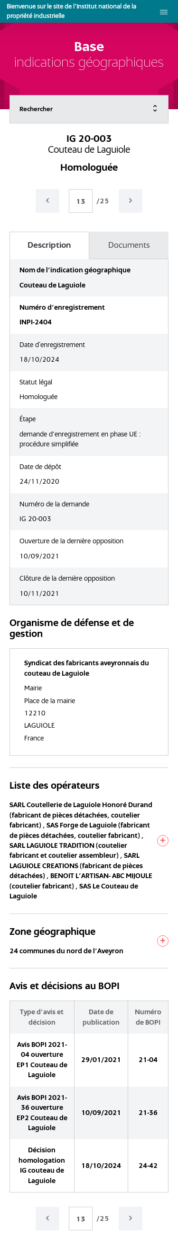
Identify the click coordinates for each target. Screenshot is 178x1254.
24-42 (148, 1165)
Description (49, 245)
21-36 (148, 1112)
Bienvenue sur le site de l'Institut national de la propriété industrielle (71, 11)
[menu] (163, 11)
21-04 (148, 1059)
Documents (129, 245)
